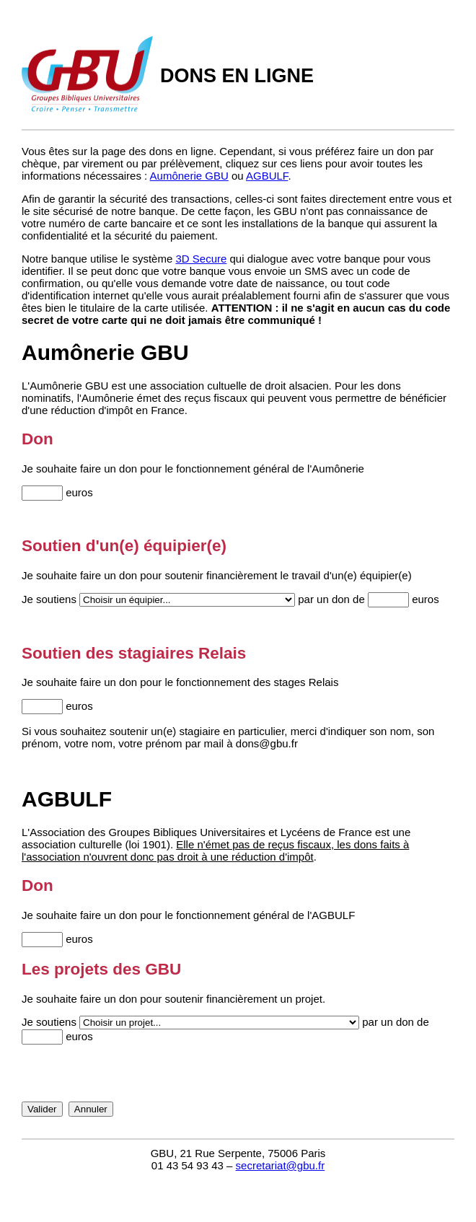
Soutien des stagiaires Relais (134, 653)
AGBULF (267, 176)
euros (79, 492)
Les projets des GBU (101, 969)
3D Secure (200, 258)
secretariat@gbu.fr (280, 1165)
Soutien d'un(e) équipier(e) (124, 546)
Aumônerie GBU (189, 176)
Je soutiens (49, 599)
